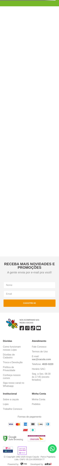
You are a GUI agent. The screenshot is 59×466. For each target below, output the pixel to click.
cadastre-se (29, 303)
